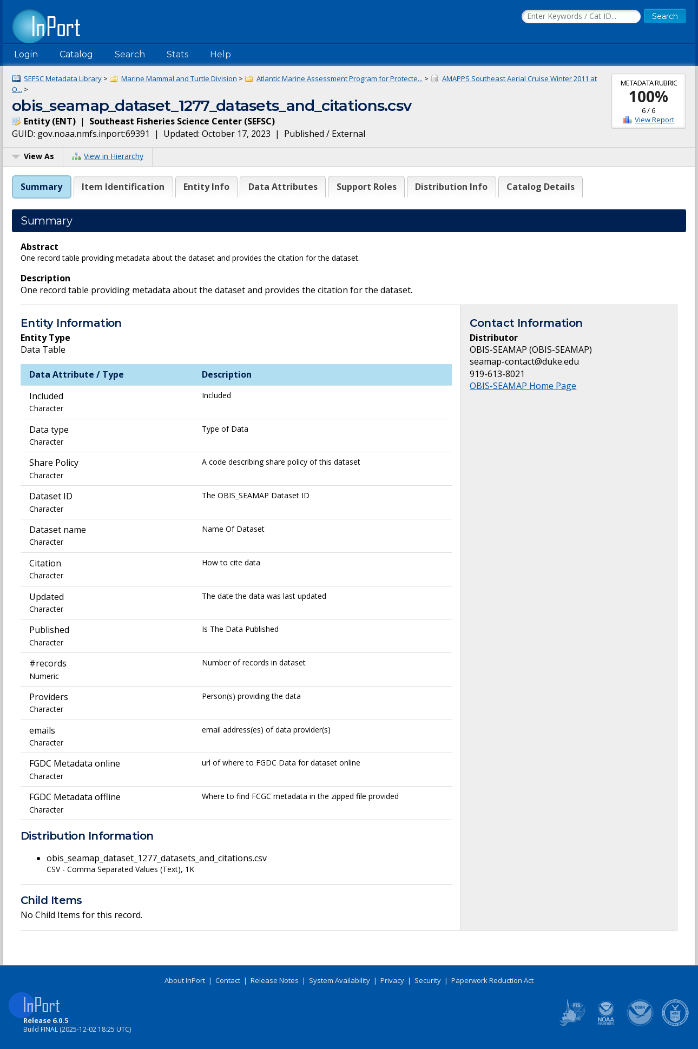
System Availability (339, 980)
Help (220, 54)
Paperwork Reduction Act (492, 980)
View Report (654, 119)
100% (648, 96)
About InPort (184, 980)
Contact (227, 980)
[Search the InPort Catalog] (581, 17)
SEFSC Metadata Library (63, 78)
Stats (177, 54)
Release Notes (275, 980)
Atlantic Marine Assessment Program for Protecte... (339, 78)
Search (130, 54)
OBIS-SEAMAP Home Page (523, 386)
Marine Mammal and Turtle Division (179, 78)
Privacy (392, 980)
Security (427, 980)
